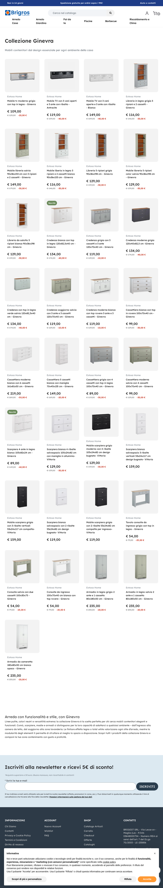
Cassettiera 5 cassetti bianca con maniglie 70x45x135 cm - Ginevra (60, 383)
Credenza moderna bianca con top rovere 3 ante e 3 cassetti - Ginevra (101, 313)
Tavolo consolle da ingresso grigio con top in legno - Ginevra (140, 526)
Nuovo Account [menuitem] (52, 826)
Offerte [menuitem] (88, 840)
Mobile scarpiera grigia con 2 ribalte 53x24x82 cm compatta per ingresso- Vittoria (100, 527)
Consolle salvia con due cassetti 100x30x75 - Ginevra (20, 595)
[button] (111, 13)
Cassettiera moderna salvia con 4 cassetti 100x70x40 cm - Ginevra (139, 383)
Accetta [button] (147, 879)
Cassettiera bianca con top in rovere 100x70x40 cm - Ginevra (140, 313)
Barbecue (111, 21)
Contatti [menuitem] (9, 830)
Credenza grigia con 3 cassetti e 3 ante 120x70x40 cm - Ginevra (99, 243)
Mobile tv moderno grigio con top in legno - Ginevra (21, 102)
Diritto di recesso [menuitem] (14, 844)
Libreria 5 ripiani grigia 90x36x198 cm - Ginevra (99, 172)
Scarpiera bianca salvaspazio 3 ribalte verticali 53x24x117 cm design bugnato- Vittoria (139, 454)
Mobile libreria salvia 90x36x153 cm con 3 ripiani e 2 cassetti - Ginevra (21, 174)
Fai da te (67, 21)
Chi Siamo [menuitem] (10, 826)
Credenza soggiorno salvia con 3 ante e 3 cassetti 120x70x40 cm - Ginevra (61, 313)
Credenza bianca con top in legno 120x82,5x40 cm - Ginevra (61, 243)
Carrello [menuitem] (88, 830)
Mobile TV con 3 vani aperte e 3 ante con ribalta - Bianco (100, 104)
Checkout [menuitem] (89, 835)
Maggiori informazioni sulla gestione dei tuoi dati (70, 797)
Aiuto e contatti (148, 3)
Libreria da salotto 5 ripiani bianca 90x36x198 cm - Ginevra (21, 243)
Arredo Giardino (41, 21)
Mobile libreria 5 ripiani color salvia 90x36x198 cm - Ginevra (140, 174)
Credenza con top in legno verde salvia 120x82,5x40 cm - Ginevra (21, 313)
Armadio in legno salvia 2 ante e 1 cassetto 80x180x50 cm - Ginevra (140, 595)
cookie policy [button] (109, 862)
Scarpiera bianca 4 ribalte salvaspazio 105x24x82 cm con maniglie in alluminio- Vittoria (61, 454)
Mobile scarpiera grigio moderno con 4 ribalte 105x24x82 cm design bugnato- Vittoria (99, 450)
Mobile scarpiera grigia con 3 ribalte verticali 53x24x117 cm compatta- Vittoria (21, 527)
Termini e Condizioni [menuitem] (16, 840)
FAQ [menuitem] (46, 835)
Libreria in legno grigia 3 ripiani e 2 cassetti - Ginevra (139, 104)
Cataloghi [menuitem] (89, 844)
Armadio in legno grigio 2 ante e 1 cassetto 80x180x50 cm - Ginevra (100, 595)
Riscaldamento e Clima (139, 21)
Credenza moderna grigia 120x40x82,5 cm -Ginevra (140, 242)
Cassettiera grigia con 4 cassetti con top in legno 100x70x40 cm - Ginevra (99, 383)
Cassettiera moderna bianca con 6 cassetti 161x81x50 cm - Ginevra (20, 383)
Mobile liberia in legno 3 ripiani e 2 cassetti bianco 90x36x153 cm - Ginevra (61, 174)
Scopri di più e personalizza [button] (26, 879)
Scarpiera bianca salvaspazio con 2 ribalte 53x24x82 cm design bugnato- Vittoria (60, 527)
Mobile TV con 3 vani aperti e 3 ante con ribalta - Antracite (62, 104)
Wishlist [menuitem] (48, 830)
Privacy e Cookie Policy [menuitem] (18, 835)
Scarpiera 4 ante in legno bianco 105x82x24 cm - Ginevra (21, 452)
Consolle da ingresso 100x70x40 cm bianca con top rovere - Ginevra (61, 595)
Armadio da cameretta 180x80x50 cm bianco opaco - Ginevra (19, 665)
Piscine (88, 21)
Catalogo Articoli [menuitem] (93, 826)
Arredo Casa (16, 21)
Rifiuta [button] (128, 879)
